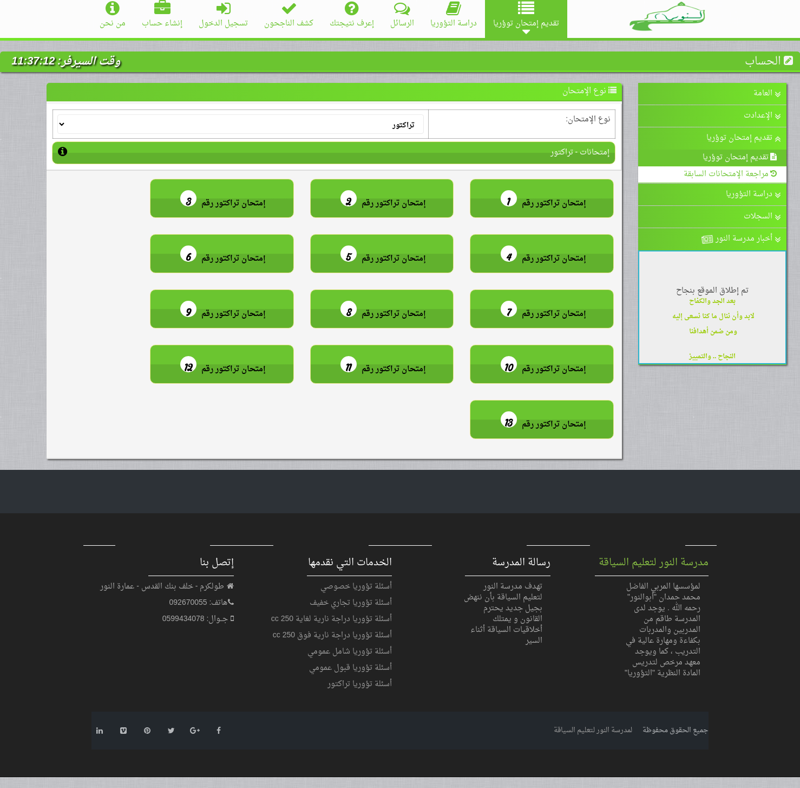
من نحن (113, 15)
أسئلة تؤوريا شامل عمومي (349, 651)
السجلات (762, 216)
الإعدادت (762, 115)
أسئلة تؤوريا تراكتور (359, 684)
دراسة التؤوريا (453, 15)
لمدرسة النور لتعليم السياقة (593, 730)
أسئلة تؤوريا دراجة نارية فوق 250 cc (332, 635)
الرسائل (402, 15)
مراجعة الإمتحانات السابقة (731, 174)
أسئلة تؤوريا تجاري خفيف (351, 603)
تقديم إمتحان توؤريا (743, 138)
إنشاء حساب (162, 15)
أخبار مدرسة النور (740, 239)
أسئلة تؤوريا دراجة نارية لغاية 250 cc (331, 619)
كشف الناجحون (288, 15)
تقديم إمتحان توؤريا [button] (526, 18)
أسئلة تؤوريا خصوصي (356, 586)
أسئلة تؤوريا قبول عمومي (350, 668)
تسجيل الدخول (223, 15)
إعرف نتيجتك (352, 15)
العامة (767, 93)
